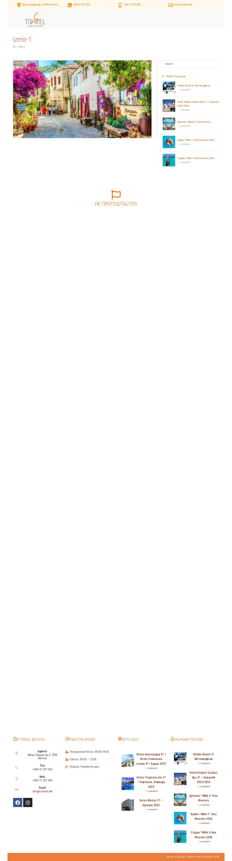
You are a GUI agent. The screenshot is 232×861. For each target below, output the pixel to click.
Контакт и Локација (176, 856)
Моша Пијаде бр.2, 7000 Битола (40, 4)
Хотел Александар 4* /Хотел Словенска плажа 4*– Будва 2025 (151, 759)
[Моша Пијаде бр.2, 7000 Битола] (19, 5)
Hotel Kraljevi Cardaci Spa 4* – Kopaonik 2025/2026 (203, 777)
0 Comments (185, 90)
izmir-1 (22, 46)
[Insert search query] (191, 64)
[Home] (14, 46)
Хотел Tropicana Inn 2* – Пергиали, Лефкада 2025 (151, 782)
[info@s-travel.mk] (170, 5)
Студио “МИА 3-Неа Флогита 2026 (195, 158)
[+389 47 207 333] (69, 5)
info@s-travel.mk (183, 4)
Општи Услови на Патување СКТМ (203, 856)
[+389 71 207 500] (120, 5)
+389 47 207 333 (81, 4)
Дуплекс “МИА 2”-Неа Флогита (194, 122)
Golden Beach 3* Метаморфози (193, 85)
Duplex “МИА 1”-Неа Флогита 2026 (195, 140)
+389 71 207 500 (131, 4)
